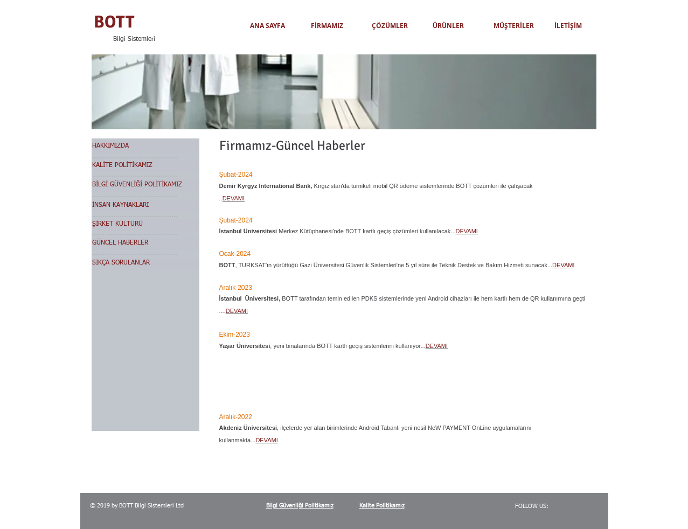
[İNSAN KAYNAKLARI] (145, 206)
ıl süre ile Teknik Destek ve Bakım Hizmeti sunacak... (483, 265)
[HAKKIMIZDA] (145, 147)
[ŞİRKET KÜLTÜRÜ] (145, 225)
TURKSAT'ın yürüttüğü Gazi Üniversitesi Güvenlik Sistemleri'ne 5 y (326, 265)
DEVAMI (563, 265)
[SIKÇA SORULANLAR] (145, 263)
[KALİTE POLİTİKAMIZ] (145, 166)
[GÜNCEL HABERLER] (145, 244)
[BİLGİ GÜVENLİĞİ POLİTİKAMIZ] (145, 185)
